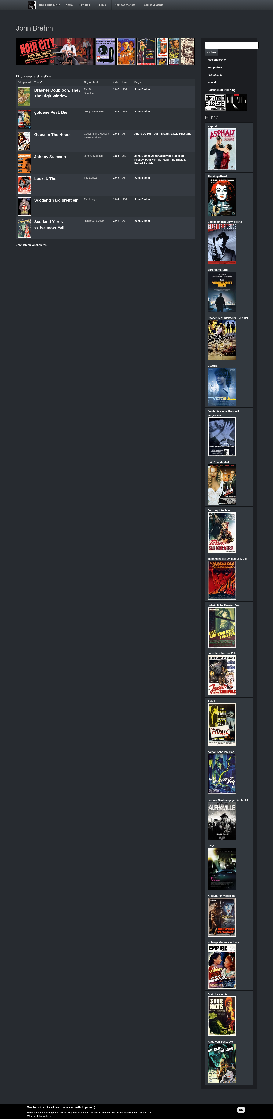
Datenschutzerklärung (221, 90)
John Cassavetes (162, 155)
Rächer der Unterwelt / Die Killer (228, 317)
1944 (116, 133)
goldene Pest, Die (50, 112)
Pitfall (211, 701)
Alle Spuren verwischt (221, 895)
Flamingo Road (217, 176)
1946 (116, 177)
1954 (116, 111)
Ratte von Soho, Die (220, 1041)
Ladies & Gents (155, 4)
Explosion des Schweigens (225, 221)
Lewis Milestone (181, 133)
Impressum (215, 74)
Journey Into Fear (219, 510)
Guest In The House (52, 134)
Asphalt (212, 126)
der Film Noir (49, 5)
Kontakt (212, 82)
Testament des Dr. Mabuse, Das (227, 558)
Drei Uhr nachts (218, 994)
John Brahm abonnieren (31, 244)
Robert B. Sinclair (174, 159)
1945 (116, 220)
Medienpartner (217, 59)
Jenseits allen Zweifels (222, 653)
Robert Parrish (143, 163)
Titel (38, 82)
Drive (211, 845)
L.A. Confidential (218, 462)
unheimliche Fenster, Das (224, 605)
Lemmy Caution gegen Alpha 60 (228, 800)
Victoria (212, 365)
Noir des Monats (126, 4)
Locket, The (45, 178)
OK (241, 1110)
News (69, 4)
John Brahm (142, 89)
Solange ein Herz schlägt (223, 942)
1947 (116, 89)
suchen (211, 52)
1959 (116, 155)
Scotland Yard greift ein (56, 200)
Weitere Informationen (40, 1116)
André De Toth (143, 133)
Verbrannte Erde (218, 269)
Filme (103, 4)
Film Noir (86, 4)
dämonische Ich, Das (221, 751)
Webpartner (215, 67)
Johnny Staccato (50, 157)
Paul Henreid (153, 159)
